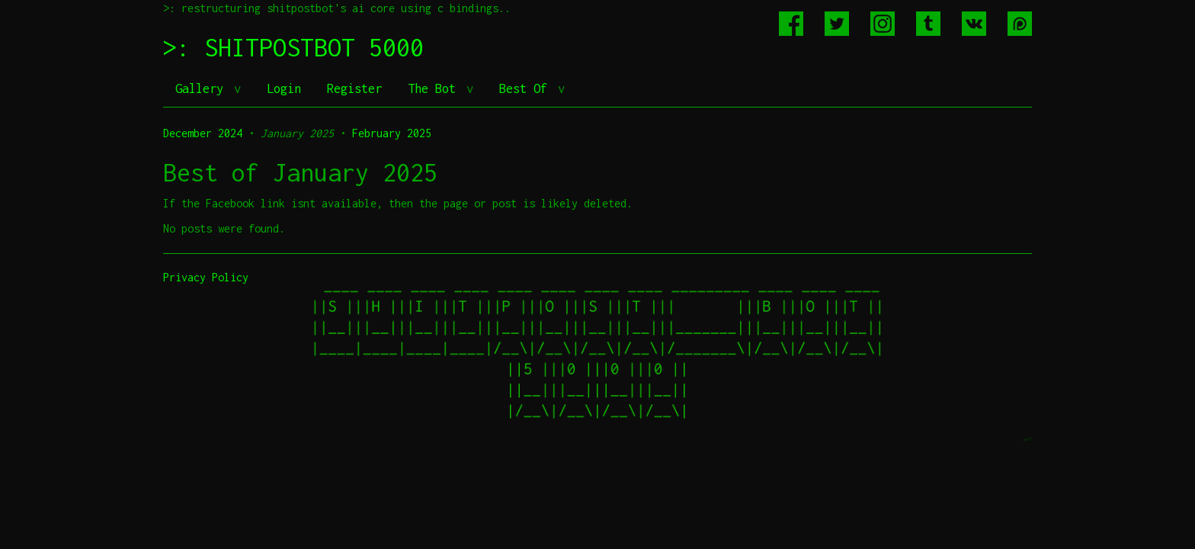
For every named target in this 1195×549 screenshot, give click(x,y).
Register (354, 88)
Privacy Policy (205, 277)
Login (284, 88)
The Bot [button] (435, 88)
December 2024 (202, 133)
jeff (1027, 438)
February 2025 (391, 133)
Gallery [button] (202, 88)
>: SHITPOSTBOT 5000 (293, 47)
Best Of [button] (526, 88)
